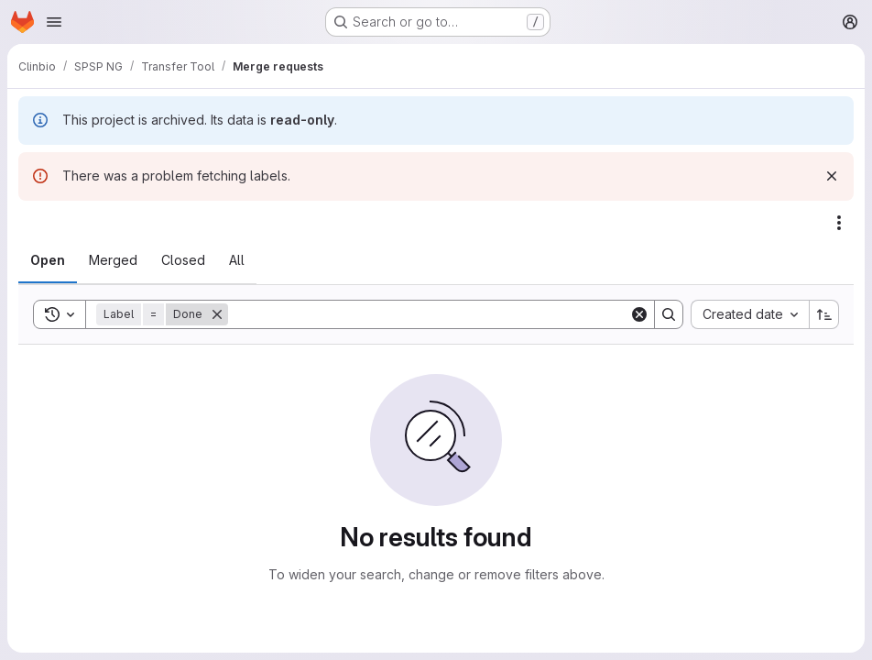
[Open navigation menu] (54, 22)
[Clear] (639, 314)
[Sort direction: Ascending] (824, 314)
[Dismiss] (832, 176)
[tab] (47, 260)
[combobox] (750, 314)
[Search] (429, 314)
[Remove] (217, 314)
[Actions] (839, 222)
